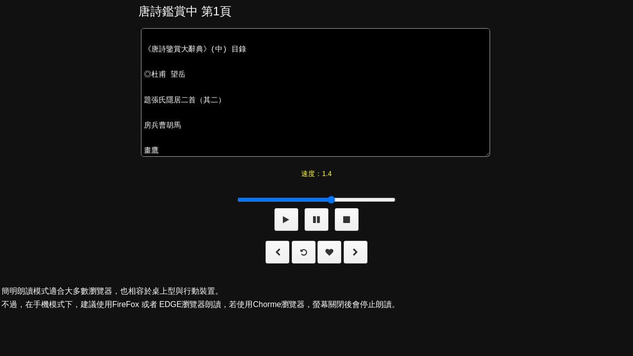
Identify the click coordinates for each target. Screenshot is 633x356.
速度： (316, 174)
